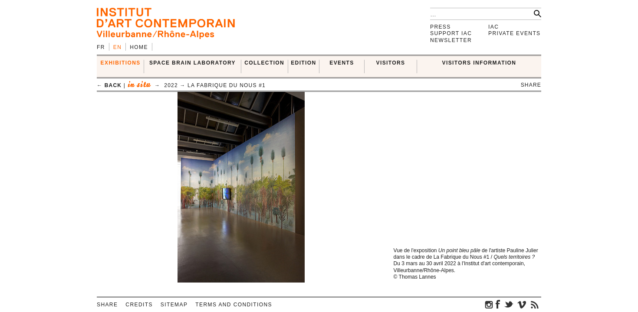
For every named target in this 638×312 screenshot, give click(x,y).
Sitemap (174, 305)
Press (440, 27)
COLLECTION (264, 63)
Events (341, 63)
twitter (508, 304)
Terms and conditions (233, 305)
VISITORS (390, 63)
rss (534, 304)
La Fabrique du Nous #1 (226, 85)
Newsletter (451, 40)
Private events (514, 33)
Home (139, 47)
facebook (497, 304)
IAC (493, 27)
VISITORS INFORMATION (479, 63)
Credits (138, 305)
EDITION (303, 63)
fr (101, 47)
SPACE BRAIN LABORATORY (192, 63)
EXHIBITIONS (121, 63)
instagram (489, 304)
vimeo (521, 304)
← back (109, 85)
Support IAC (451, 33)
